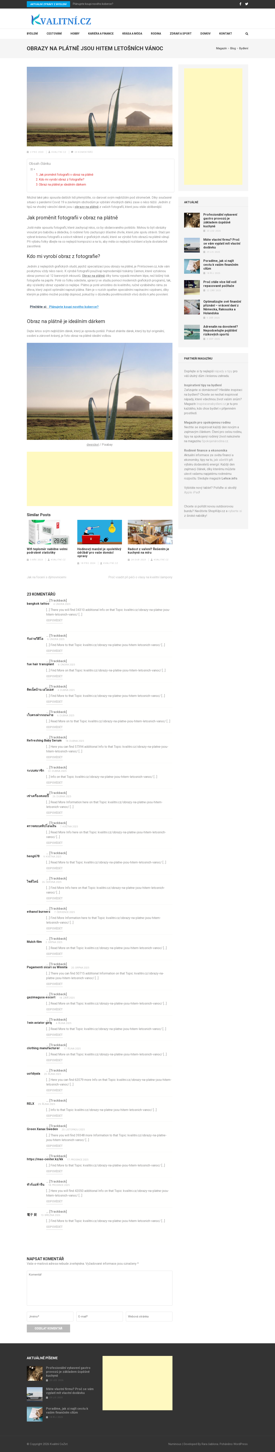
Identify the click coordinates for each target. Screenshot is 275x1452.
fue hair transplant (40, 664)
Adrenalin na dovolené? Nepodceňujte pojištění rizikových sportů (220, 330)
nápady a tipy (223, 371)
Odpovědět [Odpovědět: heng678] (54, 868)
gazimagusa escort (41, 997)
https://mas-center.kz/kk (45, 1159)
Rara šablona (210, 1444)
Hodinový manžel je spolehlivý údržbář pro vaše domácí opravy (99, 552)
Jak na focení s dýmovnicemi (46, 577)
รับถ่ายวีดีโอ (35, 639)
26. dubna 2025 (62, 796)
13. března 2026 (50, 1215)
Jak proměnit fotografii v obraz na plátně (66, 174)
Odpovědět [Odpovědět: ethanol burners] (54, 928)
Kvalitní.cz (58, 152)
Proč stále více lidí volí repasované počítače (219, 284)
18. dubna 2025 (74, 740)
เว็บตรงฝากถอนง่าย (40, 715)
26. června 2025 (51, 882)
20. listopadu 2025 (73, 1129)
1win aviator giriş (39, 1023)
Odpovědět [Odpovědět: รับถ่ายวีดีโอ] (54, 650)
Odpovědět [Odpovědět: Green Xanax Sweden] (54, 1145)
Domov (205, 33)
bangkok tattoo (38, 603)
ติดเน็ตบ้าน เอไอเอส (40, 689)
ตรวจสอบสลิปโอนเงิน (41, 826)
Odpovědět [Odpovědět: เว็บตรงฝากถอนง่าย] (54, 727)
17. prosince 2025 (77, 1159)
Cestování (54, 33)
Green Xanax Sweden (42, 1129)
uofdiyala (33, 1073)
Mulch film (34, 942)
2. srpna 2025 (54, 942)
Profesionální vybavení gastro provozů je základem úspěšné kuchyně (220, 220)
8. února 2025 (66, 664)
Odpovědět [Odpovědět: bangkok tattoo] (54, 620)
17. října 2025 (72, 1048)
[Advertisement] (99, 479)
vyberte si (235, 511)
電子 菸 (32, 1215)
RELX (30, 1104)
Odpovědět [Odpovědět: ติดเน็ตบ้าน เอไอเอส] (54, 701)
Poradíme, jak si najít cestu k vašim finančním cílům (220, 264)
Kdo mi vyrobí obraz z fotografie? (61, 179)
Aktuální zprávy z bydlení (48, 4)
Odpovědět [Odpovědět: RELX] (54, 1115)
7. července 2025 (64, 912)
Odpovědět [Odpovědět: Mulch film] (54, 953)
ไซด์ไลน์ (32, 881)
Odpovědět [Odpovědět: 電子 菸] (54, 1226)
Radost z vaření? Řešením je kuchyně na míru (148, 550)
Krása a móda (132, 33)
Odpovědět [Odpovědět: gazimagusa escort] (54, 1009)
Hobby (74, 33)
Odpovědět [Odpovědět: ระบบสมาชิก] (54, 782)
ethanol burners (38, 912)
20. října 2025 (52, 1073)
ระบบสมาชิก (35, 770)
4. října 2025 (63, 1023)
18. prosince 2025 (59, 1185)
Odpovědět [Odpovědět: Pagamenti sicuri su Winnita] (54, 984)
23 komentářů (84, 152)
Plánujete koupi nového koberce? (93, 3)
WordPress (240, 1444)
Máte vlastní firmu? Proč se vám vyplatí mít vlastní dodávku (221, 243)
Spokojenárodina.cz (215, 441)
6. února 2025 (55, 639)
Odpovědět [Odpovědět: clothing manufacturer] (54, 1060)
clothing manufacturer (43, 1048)
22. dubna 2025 (57, 770)
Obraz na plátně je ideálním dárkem (62, 184)
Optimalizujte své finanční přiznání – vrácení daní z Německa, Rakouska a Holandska (222, 307)
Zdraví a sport (181, 33)
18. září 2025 (67, 997)
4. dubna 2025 (66, 690)
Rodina (156, 33)
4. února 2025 (61, 604)
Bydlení (32, 33)
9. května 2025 (52, 856)
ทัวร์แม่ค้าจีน (35, 1184)
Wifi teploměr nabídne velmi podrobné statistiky (47, 550)
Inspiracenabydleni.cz (211, 404)
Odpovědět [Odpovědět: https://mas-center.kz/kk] (54, 1171)
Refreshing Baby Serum (44, 740)
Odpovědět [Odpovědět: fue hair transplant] (54, 676)
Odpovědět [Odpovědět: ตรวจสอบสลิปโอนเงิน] (54, 842)
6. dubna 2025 (65, 715)
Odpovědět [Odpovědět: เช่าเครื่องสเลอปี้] (54, 812)
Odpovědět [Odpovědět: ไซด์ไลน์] (54, 898)
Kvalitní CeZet (59, 1444)
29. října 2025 (46, 1104)
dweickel (93, 444)
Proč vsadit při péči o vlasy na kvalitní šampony (140, 577)
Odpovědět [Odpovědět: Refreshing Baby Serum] (54, 757)
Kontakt (225, 33)
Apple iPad (191, 492)
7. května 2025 (69, 826)
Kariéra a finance (101, 33)
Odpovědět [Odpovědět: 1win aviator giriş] (54, 1034)
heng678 (33, 856)
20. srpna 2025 (80, 967)
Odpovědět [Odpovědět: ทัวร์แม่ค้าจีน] (54, 1201)
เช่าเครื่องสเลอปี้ (38, 796)
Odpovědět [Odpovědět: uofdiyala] (54, 1090)
